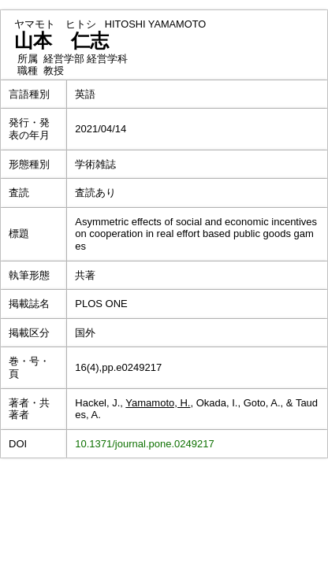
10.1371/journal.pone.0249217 (144, 444)
